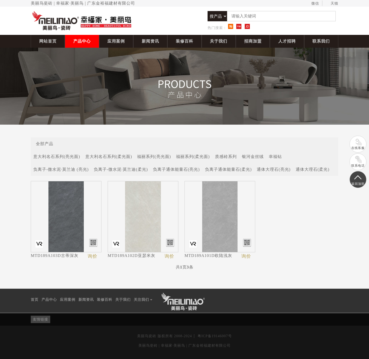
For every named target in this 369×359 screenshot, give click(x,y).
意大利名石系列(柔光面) (108, 156)
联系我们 (321, 41)
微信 (312, 4)
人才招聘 (287, 41)
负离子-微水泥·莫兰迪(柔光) (121, 169)
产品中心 (82, 41)
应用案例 (116, 41)
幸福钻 (275, 156)
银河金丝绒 (253, 156)
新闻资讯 (150, 41)
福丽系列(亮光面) (154, 156)
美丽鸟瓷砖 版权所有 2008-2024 (164, 336)
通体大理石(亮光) (274, 169)
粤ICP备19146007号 (215, 336)
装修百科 (184, 41)
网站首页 (48, 41)
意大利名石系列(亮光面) (56, 156)
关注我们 (143, 299)
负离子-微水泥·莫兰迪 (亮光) (61, 169)
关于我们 (218, 41)
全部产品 (44, 144)
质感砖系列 (226, 156)
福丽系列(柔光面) (193, 156)
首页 (34, 300)
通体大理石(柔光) (313, 169)
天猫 (332, 4)
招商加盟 (253, 41)
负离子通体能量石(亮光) (176, 169)
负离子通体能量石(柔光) (228, 169)
